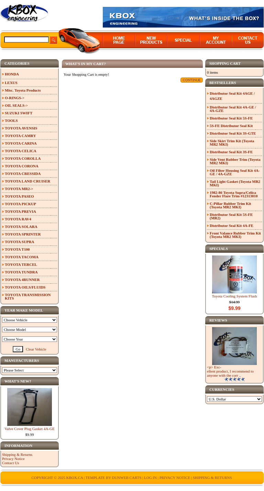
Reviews (218, 320)
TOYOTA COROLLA (23, 158)
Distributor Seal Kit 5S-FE (231, 118)
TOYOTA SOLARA (21, 226)
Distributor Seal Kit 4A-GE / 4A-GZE (233, 109)
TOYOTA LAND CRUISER (27, 181)
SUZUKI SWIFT (18, 113)
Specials (218, 249)
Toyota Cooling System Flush (234, 296)
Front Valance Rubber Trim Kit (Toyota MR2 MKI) (235, 235)
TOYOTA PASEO (19, 196)
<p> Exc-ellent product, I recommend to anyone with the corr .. (230, 371)
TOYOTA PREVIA (20, 211)
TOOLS (11, 120)
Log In (150, 478)
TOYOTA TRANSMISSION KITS (28, 296)
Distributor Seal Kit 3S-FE (231, 152)
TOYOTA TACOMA (21, 257)
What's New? (17, 381)
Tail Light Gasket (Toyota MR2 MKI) (235, 183)
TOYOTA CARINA (21, 143)
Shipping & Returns (17, 454)
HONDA (12, 74)
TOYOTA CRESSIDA (23, 173)
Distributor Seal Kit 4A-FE (231, 225)
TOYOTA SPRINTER (23, 234)
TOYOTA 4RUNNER (22, 280)
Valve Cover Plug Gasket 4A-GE (29, 429)
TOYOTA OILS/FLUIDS (25, 287)
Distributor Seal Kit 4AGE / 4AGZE (232, 96)
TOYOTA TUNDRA (21, 272)
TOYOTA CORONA (21, 166)
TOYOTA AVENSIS (21, 128)
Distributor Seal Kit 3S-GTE (233, 133)
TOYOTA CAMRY (20, 136)
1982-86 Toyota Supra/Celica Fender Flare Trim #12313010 (233, 194)
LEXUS (11, 83)
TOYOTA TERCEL (21, 264)
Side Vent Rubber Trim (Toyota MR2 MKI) (235, 161)
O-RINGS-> (14, 98)
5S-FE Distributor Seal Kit (231, 126)
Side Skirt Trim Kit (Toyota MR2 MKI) (232, 142)
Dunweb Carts (127, 478)
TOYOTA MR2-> (19, 189)
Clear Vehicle (36, 349)
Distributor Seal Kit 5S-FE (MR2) (231, 216)
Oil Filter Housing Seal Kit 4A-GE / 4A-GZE (235, 172)
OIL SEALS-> (16, 105)
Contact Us (10, 463)
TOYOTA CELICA (20, 151)
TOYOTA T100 (17, 249)
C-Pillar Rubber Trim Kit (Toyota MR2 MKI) (230, 205)
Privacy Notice (13, 459)
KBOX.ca (74, 478)
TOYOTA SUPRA (19, 242)
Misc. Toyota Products (23, 90)
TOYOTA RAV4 (18, 219)
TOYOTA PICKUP (20, 204)
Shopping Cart (225, 63)
